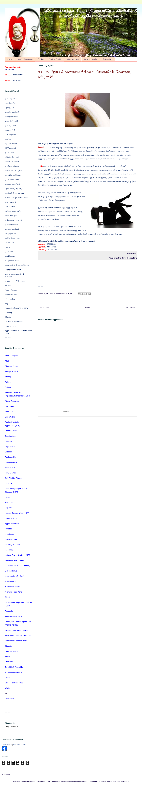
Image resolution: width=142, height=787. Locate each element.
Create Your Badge (19, 745)
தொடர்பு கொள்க (90, 59)
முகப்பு (10, 59)
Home (87, 308)
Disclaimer (6, 774)
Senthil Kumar (7, 745)
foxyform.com (66, 411)
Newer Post (44, 308)
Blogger (126, 781)
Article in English (55, 59)
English (40, 59)
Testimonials (107, 59)
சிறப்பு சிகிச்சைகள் (25, 59)
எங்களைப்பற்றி (73, 59)
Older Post (130, 308)
